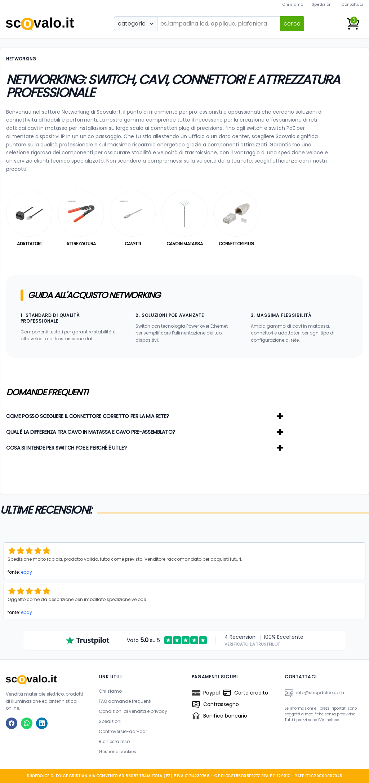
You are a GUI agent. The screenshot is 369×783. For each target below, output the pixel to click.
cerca (292, 23)
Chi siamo (292, 4)
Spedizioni (322, 4)
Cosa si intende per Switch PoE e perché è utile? (144, 447)
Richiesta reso (114, 741)
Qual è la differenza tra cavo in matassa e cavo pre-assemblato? (144, 432)
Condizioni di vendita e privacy (133, 711)
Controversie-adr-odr (123, 731)
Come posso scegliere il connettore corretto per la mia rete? (144, 416)
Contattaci (352, 4)
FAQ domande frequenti (125, 701)
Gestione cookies (117, 751)
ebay (26, 572)
